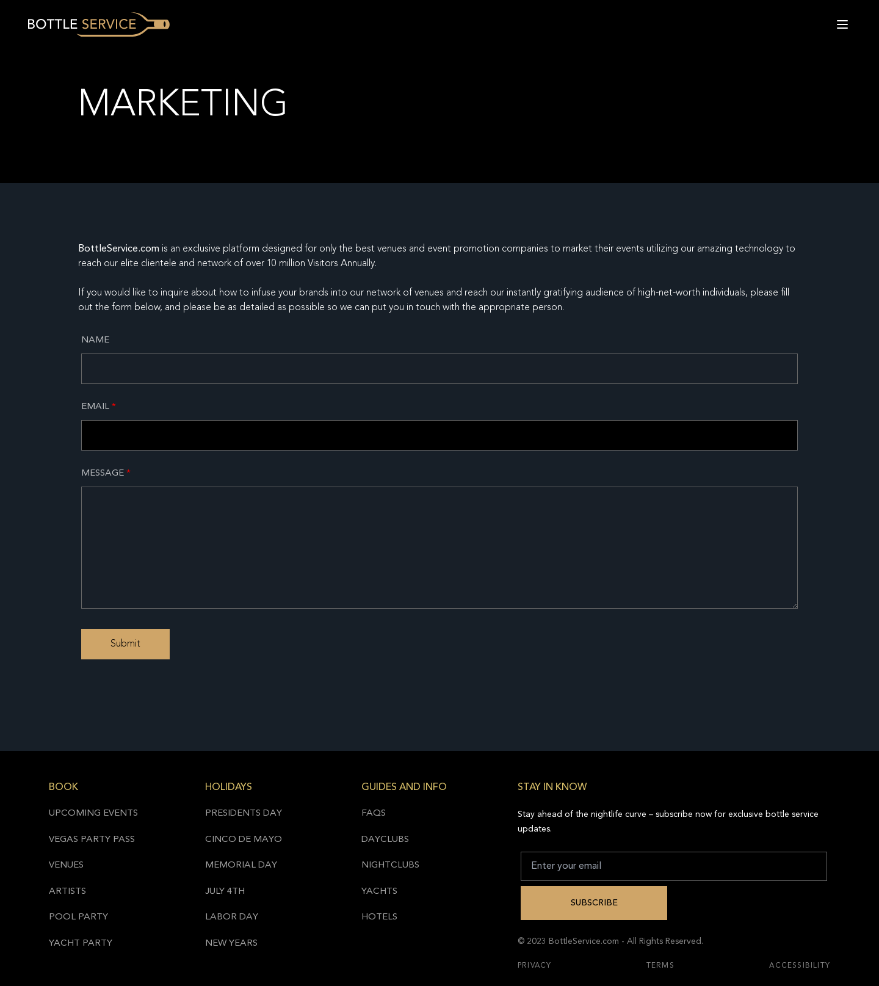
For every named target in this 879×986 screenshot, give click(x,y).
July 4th (225, 891)
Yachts (379, 891)
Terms (660, 966)
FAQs (373, 813)
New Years (231, 943)
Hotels (379, 917)
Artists (67, 891)
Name (95, 340)
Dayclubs (385, 839)
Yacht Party (80, 943)
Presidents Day (243, 813)
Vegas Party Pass (92, 839)
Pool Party (78, 917)
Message (106, 473)
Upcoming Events (93, 813)
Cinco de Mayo (243, 839)
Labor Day (231, 917)
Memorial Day (241, 865)
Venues (66, 865)
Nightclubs (390, 865)
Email (98, 406)
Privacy (534, 966)
